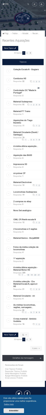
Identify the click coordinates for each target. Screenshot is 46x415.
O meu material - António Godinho (24, 320)
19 (32, 275)
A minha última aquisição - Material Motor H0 (25, 268)
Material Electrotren (22, 182)
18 (28, 275)
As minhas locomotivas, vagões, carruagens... (24, 306)
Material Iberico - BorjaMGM (26, 238)
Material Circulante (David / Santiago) (25, 133)
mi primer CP (19, 173)
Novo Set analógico (22, 210)
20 (35, 275)
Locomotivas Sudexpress (25, 192)
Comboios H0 (19, 78)
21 (39, 275)
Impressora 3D (20, 164)
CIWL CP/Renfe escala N (24, 219)
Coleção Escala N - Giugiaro (26, 69)
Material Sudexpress (22, 101)
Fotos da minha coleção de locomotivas (25, 248)
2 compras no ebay (22, 201)
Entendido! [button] (13, 411)
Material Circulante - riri (24, 296)
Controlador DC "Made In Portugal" (24, 91)
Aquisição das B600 (22, 155)
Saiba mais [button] (9, 404)
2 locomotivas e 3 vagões (25, 229)
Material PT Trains (21, 111)
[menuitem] (5, 4)
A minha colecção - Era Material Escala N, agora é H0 (25, 284)
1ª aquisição (19, 258)
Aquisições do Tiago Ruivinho (23, 121)
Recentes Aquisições (16, 40)
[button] (30, 53)
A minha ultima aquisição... (25, 146)
